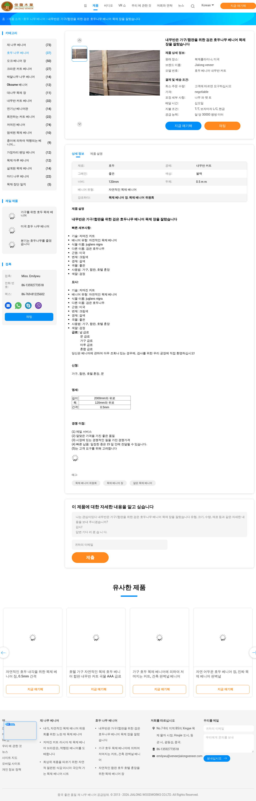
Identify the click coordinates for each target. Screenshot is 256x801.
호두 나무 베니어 (29, 53)
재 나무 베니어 (29, 45)
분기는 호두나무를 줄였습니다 (36, 242)
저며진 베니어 (29, 125)
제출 (90, 557)
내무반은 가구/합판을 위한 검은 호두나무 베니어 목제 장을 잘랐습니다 (119, 734)
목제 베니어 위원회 (86, 483)
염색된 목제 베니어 (29, 133)
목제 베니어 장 (115, 483)
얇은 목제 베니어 (142, 483)
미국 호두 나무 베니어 (35, 226)
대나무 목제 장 (29, 93)
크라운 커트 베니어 (29, 69)
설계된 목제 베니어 (29, 168)
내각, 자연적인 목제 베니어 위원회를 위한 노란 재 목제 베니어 (64, 731)
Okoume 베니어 (29, 85)
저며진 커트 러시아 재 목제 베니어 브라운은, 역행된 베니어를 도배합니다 (64, 748)
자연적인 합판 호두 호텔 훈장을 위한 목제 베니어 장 (119, 770)
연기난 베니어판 (29, 109)
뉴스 (5, 752)
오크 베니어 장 (29, 61)
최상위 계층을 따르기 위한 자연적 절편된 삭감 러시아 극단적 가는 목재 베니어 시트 (64, 767)
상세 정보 (78, 153)
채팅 (29, 316)
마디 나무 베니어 (29, 176)
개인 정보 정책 (11, 769)
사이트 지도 (9, 757)
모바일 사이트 (11, 763)
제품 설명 (96, 153)
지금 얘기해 (238, 5)
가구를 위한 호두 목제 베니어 (37, 213)
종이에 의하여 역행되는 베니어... (29, 142)
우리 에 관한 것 (12, 746)
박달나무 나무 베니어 (29, 77)
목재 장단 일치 (29, 184)
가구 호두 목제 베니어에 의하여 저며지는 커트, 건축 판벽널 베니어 (119, 753)
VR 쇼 (5, 740)
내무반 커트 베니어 (29, 101)
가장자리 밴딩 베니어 (29, 152)
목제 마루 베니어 (29, 160)
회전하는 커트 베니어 (29, 117)
